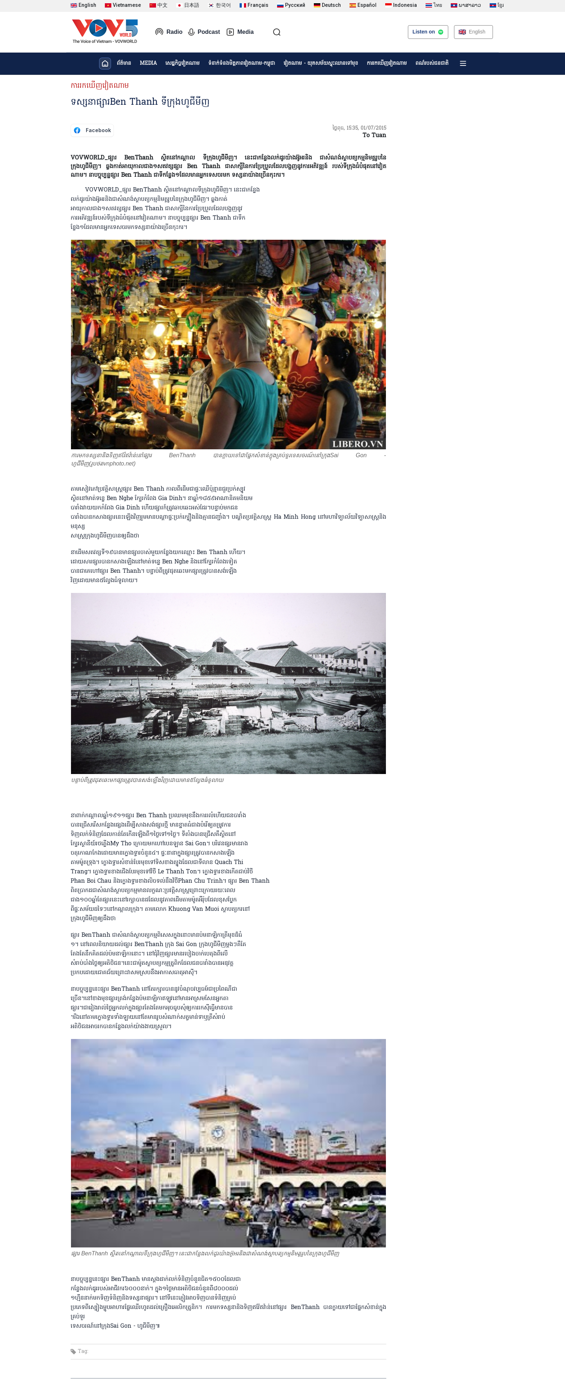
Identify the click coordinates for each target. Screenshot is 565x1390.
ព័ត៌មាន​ (124, 63)
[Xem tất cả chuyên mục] (463, 63)
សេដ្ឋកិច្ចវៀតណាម (182, 63)
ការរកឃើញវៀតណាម (387, 63)
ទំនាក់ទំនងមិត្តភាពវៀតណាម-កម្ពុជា (241, 63)
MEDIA (148, 63)
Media (240, 32)
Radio (168, 32)
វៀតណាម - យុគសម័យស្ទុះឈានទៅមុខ (321, 63)
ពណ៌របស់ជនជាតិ (432, 63)
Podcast (204, 32)
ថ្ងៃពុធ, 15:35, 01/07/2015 (359, 128)
